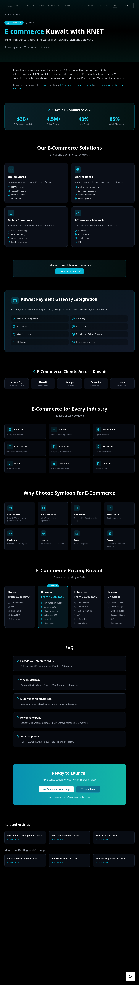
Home (18, 5)
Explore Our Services (69, 271)
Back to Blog (12, 14)
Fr (98, 5)
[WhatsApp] (130, 976)
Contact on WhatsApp (56, 789)
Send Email (88, 789)
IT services (43, 85)
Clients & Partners (49, 5)
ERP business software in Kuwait (76, 85)
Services (29, 5)
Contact (127, 5)
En (103, 6)
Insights (68, 5)
